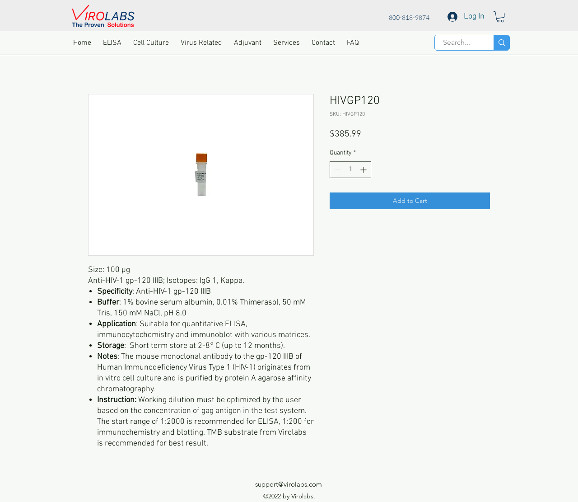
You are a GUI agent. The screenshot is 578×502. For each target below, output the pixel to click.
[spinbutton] (350, 170)
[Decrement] (336, 170)
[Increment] (364, 170)
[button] (500, 16)
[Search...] (456, 42)
